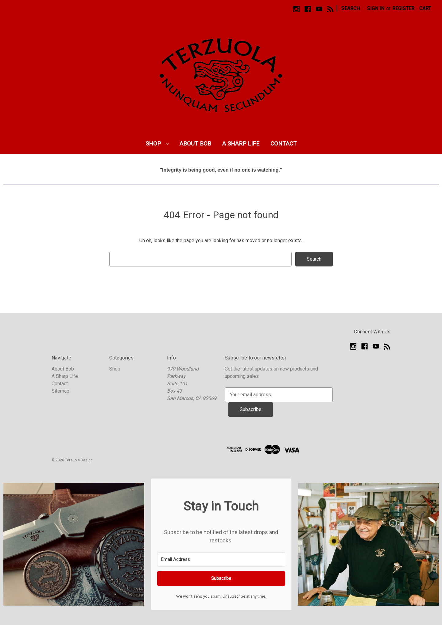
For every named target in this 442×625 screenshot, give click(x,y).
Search (350, 8)
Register (403, 8)
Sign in (375, 8)
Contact (283, 143)
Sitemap (60, 391)
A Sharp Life (240, 143)
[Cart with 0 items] (425, 8)
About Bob (195, 143)
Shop (157, 143)
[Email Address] (221, 559)
